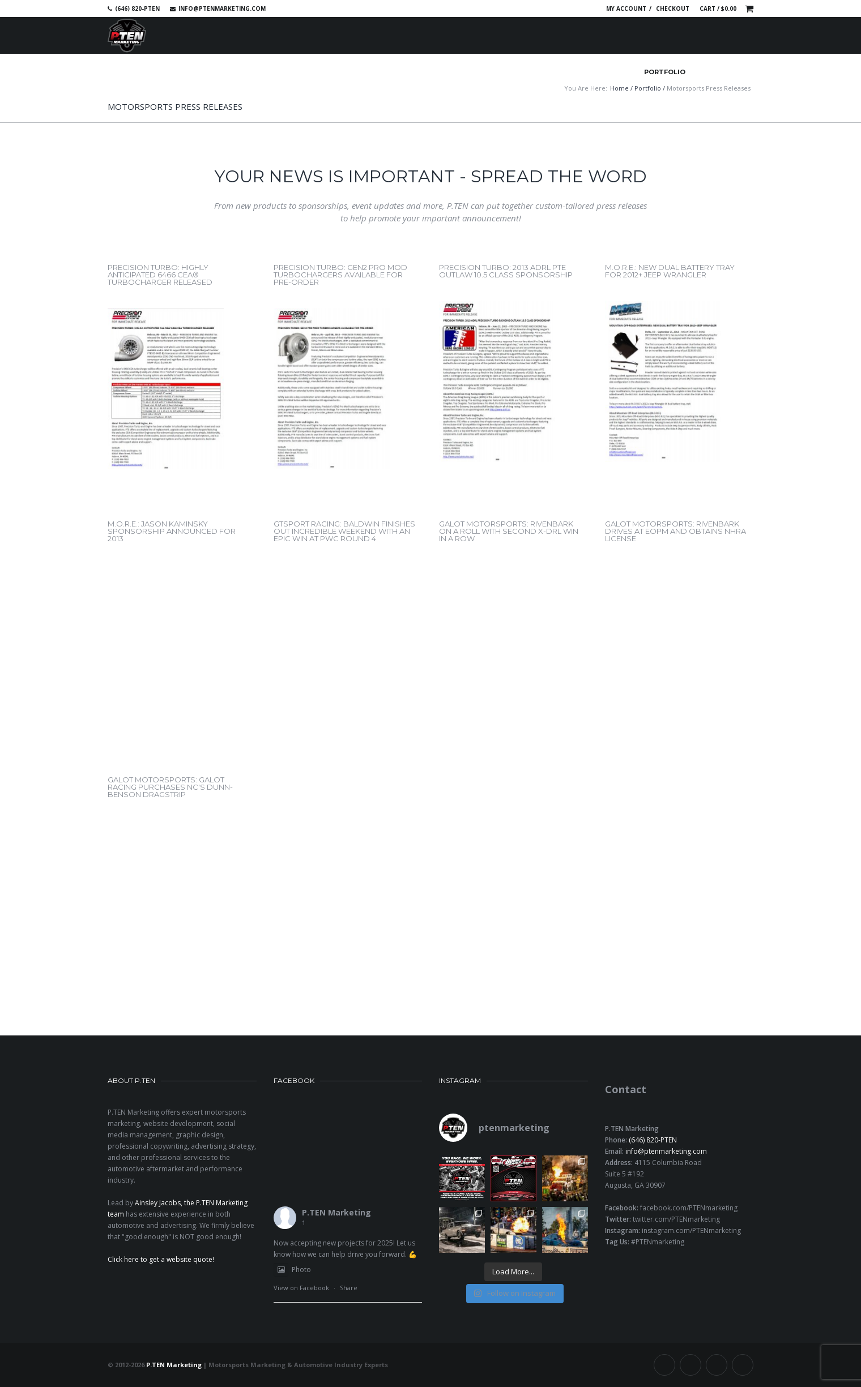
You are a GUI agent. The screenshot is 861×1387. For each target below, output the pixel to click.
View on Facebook (301, 1287)
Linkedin (566, 8)
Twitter (550, 8)
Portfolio (647, 88)
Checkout (672, 8)
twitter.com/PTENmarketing (676, 1219)
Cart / (718, 8)
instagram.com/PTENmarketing (691, 1230)
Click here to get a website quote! (161, 1259)
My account (626, 8)
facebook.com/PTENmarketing (689, 1208)
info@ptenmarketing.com (222, 8)
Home (619, 88)
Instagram (582, 8)
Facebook (533, 8)
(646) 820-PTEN (653, 1140)
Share (348, 1287)
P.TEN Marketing (336, 1212)
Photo (292, 1269)
